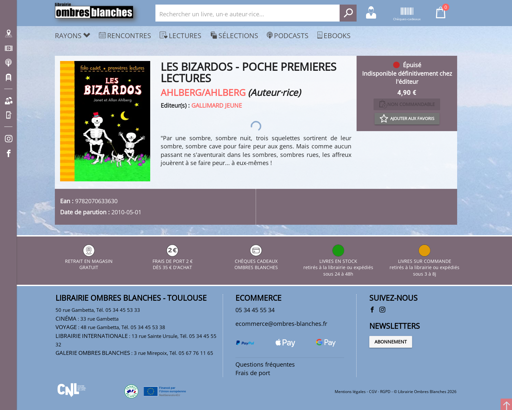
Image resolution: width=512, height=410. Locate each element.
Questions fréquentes (265, 364)
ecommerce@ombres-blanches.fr (281, 323)
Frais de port (252, 373)
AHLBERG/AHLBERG (203, 92)
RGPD (385, 391)
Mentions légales (350, 391)
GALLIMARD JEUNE (216, 105)
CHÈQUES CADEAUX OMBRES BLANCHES (256, 261)
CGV (373, 391)
